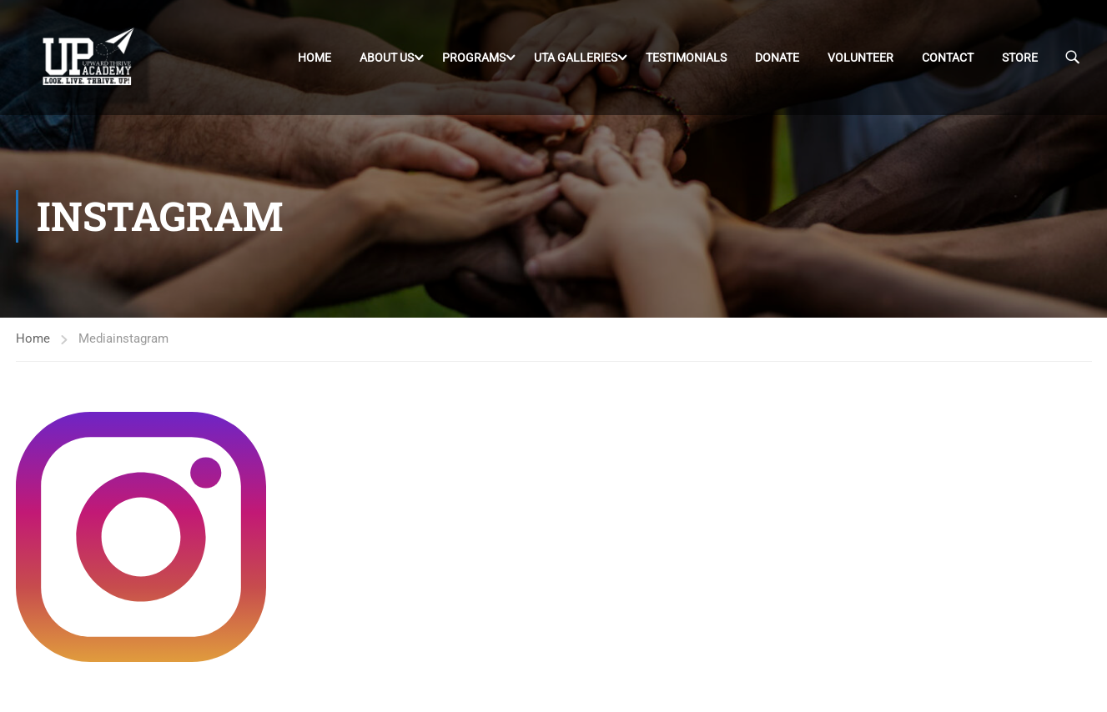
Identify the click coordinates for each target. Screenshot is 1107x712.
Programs (474, 57)
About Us (387, 57)
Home (314, 57)
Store (1020, 57)
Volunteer (860, 57)
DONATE (777, 57)
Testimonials (686, 57)
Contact (948, 57)
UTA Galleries (575, 57)
